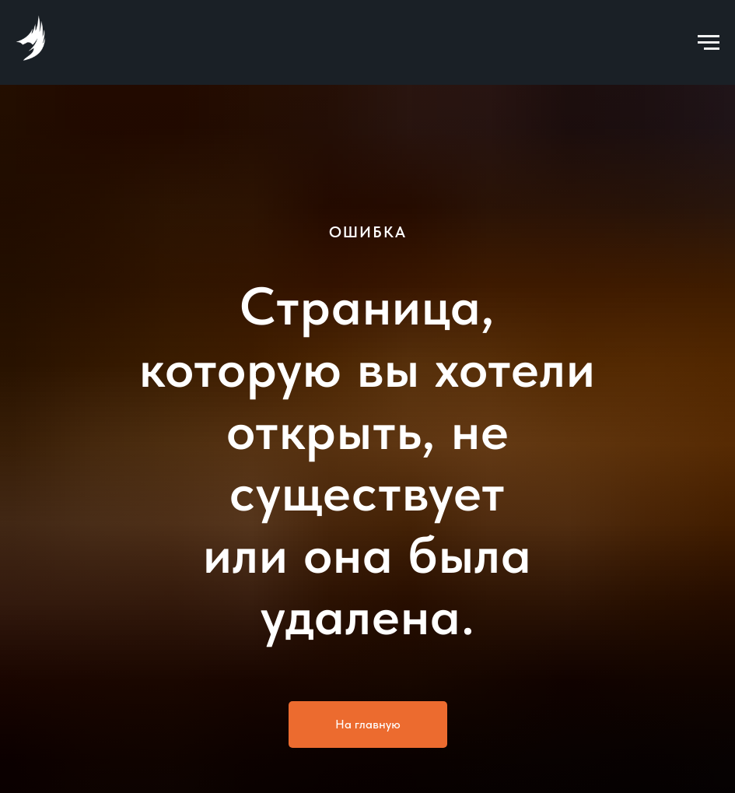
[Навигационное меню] (708, 43)
